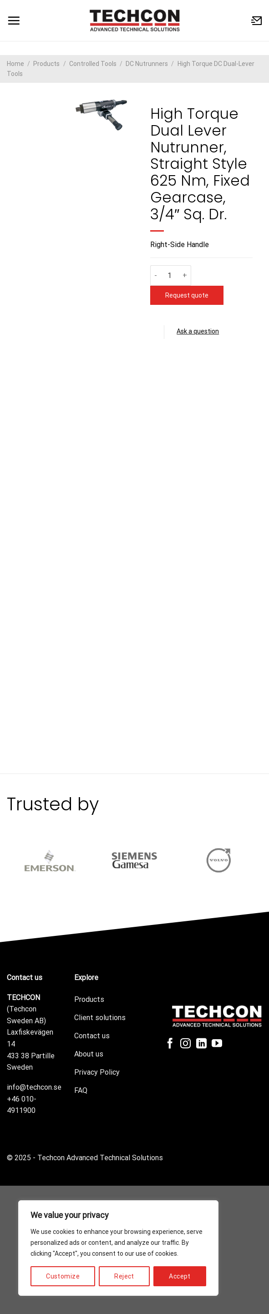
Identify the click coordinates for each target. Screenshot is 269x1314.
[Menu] (13, 20)
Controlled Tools (93, 63)
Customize (63, 1276)
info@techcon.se (34, 1087)
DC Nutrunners (147, 63)
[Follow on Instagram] (185, 1044)
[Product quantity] (170, 275)
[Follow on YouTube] (217, 1044)
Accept (180, 1276)
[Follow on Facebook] (170, 1044)
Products (46, 63)
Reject (124, 1276)
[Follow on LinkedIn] (201, 1044)
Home (15, 63)
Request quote (187, 295)
